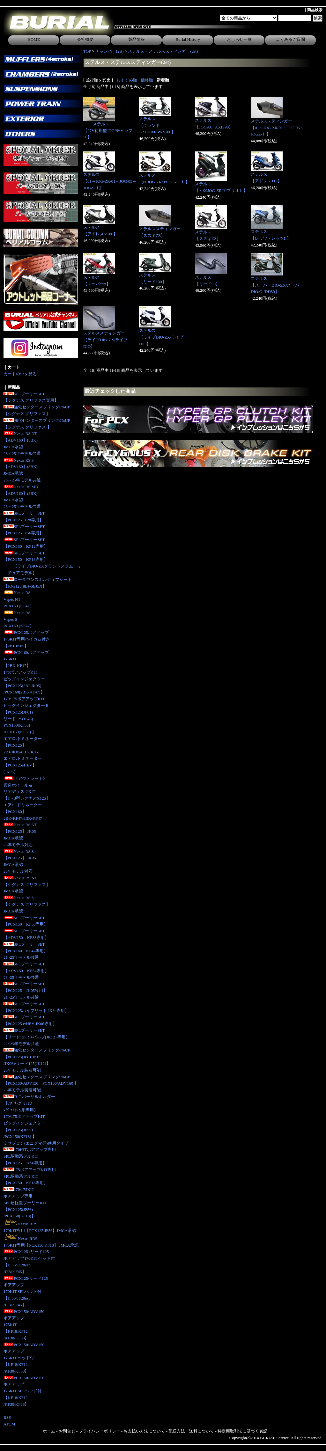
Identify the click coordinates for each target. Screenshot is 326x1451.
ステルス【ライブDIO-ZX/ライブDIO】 (161, 337)
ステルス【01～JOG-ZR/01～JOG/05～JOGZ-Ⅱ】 (110, 181)
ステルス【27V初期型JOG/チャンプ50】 (107, 130)
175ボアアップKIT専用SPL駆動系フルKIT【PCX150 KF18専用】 (30, 1176)
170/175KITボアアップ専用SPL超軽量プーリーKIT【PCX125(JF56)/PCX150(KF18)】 (25, 1202)
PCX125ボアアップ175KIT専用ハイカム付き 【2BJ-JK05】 (27, 639)
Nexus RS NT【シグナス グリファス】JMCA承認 (27, 885)
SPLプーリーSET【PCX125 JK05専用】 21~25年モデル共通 (25, 990)
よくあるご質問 (290, 39)
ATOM (9, 1424)
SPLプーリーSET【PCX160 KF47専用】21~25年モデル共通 (26, 951)
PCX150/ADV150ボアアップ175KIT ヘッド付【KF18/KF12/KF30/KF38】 (24, 1358)
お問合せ (67, 1431)
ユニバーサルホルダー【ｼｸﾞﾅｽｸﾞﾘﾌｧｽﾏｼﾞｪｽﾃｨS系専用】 (29, 1103)
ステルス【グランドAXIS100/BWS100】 (157, 125)
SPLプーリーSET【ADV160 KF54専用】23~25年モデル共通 (26, 971)
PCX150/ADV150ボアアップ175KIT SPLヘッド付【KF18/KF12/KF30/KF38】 (24, 1391)
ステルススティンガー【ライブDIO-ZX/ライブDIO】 (105, 340)
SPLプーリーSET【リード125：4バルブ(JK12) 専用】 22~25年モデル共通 (37, 1037)
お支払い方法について (144, 1431)
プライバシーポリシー (99, 1431)
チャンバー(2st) (109, 51)
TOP (87, 51)
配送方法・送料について (191, 1431)
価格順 (147, 79)
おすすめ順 (126, 79)
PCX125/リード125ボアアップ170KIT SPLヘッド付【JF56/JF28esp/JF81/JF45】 (26, 1291)
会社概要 (85, 39)
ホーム (49, 1431)
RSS (7, 1417)
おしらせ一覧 (239, 39)
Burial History (187, 39)
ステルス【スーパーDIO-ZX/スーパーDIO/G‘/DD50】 (277, 285)
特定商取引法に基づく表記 (242, 1431)
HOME (33, 39)
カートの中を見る (20, 373)
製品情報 (136, 39)
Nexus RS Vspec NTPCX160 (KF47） (19, 599)
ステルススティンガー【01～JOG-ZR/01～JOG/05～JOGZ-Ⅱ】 (277, 128)
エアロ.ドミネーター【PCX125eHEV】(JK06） (23, 765)
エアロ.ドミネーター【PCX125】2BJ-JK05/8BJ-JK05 (23, 745)
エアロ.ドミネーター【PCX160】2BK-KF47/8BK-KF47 (23, 811)
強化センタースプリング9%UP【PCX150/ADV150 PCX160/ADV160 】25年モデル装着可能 (41, 1083)
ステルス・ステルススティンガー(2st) (163, 51)
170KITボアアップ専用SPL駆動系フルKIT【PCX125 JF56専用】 (30, 1156)
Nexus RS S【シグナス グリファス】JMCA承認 (27, 904)
